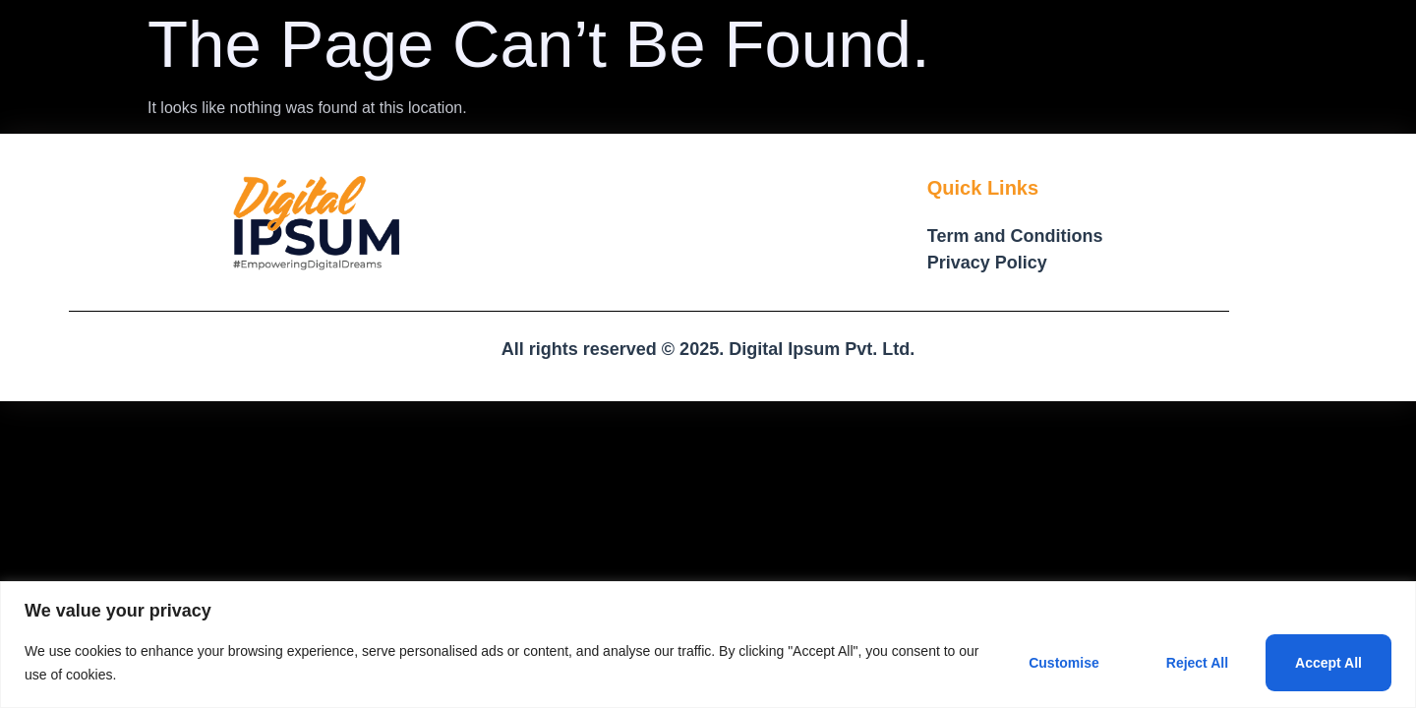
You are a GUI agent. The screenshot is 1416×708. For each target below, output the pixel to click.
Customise (1064, 663)
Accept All (1328, 663)
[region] (708, 644)
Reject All (1197, 663)
